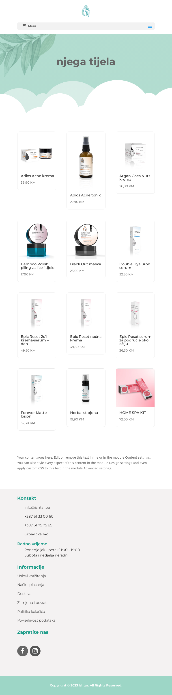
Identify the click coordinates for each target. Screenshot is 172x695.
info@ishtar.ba (37, 507)
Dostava (24, 594)
